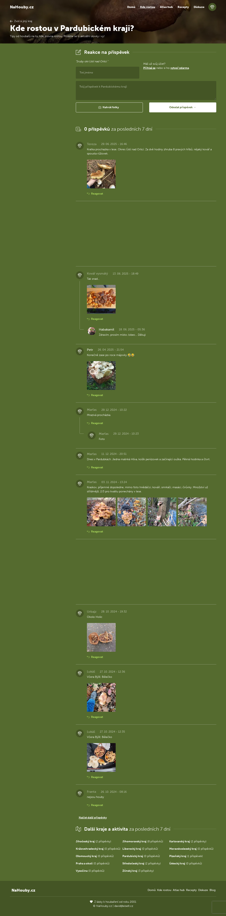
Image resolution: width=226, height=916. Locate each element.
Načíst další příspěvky (93, 817)
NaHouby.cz (22, 7)
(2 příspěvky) (93, 841)
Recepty (183, 7)
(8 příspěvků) (142, 841)
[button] (109, 107)
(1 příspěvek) (186, 856)
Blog (212, 890)
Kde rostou (147, 7)
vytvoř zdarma (179, 68)
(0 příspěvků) (98, 848)
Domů (131, 7)
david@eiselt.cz (123, 906)
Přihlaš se (149, 68)
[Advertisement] (39, 107)
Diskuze (199, 7)
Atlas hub (166, 7)
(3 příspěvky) (138, 871)
